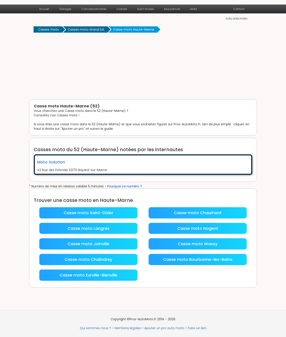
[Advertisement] (143, 67)
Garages (65, 9)
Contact (239, 9)
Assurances (172, 9)
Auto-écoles (145, 9)
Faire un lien (197, 328)
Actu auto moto (236, 18)
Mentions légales (128, 328)
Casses (122, 9)
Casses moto (48, 29)
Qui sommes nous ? (95, 328)
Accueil (44, 9)
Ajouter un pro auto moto (164, 328)
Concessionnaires (94, 9)
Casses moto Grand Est (86, 29)
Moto (193, 9)
